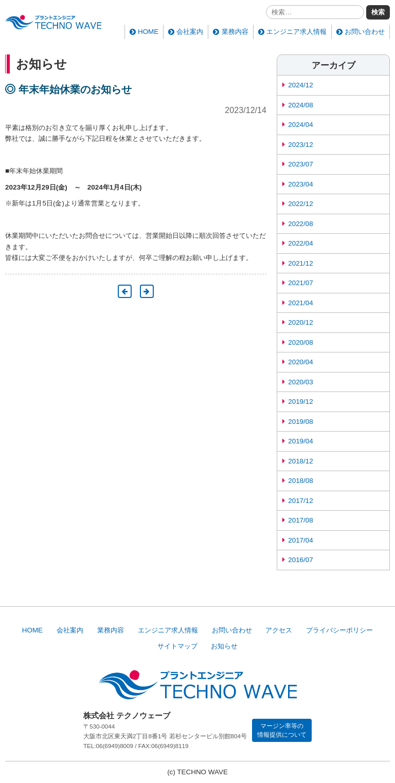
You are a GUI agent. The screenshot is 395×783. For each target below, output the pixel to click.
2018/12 (300, 461)
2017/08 (300, 520)
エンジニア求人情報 (296, 31)
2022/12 (300, 204)
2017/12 (300, 501)
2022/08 (300, 224)
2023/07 (300, 164)
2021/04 (300, 303)
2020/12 (300, 322)
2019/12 (300, 401)
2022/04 (300, 243)
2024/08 (300, 105)
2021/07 (300, 283)
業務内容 (235, 31)
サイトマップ (177, 646)
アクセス (278, 630)
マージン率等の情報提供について (282, 730)
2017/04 (300, 540)
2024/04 (300, 124)
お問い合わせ (365, 31)
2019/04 (300, 441)
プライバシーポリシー (339, 630)
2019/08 (300, 421)
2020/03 (300, 382)
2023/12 (300, 144)
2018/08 (300, 480)
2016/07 (300, 560)
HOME (148, 31)
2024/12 (300, 85)
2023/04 (300, 184)
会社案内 (189, 31)
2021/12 (300, 263)
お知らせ (224, 646)
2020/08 (300, 342)
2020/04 (300, 362)
